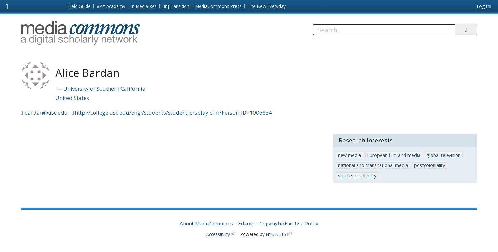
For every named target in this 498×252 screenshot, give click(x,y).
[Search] (384, 29)
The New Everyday (267, 6)
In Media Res (144, 6)
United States (72, 98)
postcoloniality (429, 165)
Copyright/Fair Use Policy (289, 223)
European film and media (393, 155)
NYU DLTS (276, 234)
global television (443, 155)
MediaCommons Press (218, 6)
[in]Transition (176, 6)
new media (349, 155)
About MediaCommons (206, 223)
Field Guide (79, 6)
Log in (483, 6)
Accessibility (218, 234)
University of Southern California (104, 88)
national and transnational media (373, 165)
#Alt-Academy (111, 6)
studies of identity (357, 175)
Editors (246, 223)
